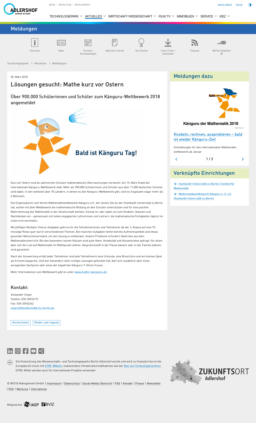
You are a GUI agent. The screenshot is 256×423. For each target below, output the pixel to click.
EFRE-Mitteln (53, 366)
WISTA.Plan (65, 5)
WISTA (52, 5)
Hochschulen (20, 322)
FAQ (117, 383)
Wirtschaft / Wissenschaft (130, 16)
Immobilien (186, 16)
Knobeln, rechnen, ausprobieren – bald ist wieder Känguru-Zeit (208, 137)
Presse (139, 383)
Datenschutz (72, 383)
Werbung (22, 389)
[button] (10, 351)
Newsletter (154, 383)
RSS (11, 389)
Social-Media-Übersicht (97, 383)
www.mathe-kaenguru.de (90, 272)
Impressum (54, 383)
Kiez (223, 16)
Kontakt (127, 383)
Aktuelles (94, 16)
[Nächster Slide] (242, 159)
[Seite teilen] (41, 351)
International (39, 389)
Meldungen (59, 63)
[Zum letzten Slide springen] (176, 159)
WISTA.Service (82, 5)
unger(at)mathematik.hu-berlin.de (32, 308)
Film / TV (165, 16)
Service (207, 16)
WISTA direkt (225, 5)
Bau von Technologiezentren (142, 366)
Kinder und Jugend (46, 322)
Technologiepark (64, 16)
